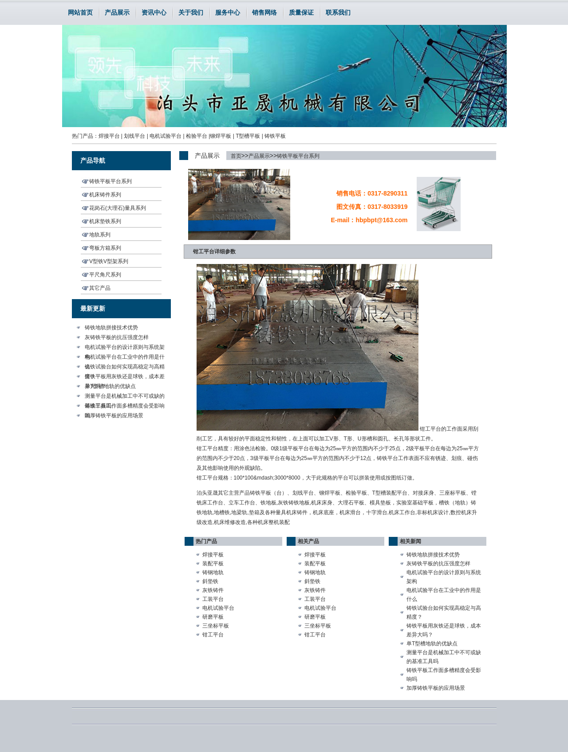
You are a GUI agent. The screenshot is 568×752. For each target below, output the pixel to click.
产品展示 (117, 12)
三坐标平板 (215, 626)
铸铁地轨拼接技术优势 (111, 327)
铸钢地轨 (213, 572)
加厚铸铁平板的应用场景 (114, 415)
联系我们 (338, 12)
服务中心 (227, 12)
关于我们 (190, 12)
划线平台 (134, 136)
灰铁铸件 (213, 590)
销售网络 (264, 12)
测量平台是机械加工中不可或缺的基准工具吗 (125, 397)
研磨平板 (213, 617)
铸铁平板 (275, 136)
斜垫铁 (210, 581)
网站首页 (80, 12)
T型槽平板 (248, 136)
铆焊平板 (220, 136)
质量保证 (301, 12)
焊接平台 (109, 136)
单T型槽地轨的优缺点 (110, 386)
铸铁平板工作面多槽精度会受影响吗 (125, 407)
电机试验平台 (165, 136)
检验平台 (196, 136)
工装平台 (213, 599)
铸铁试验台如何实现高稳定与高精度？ (125, 368)
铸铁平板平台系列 (298, 156)
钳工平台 (213, 635)
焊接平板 (213, 555)
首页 (236, 156)
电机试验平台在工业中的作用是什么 (125, 358)
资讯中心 (154, 12)
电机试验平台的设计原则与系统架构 (125, 348)
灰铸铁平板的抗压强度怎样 (117, 337)
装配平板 (213, 563)
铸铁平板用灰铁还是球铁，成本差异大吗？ (125, 377)
